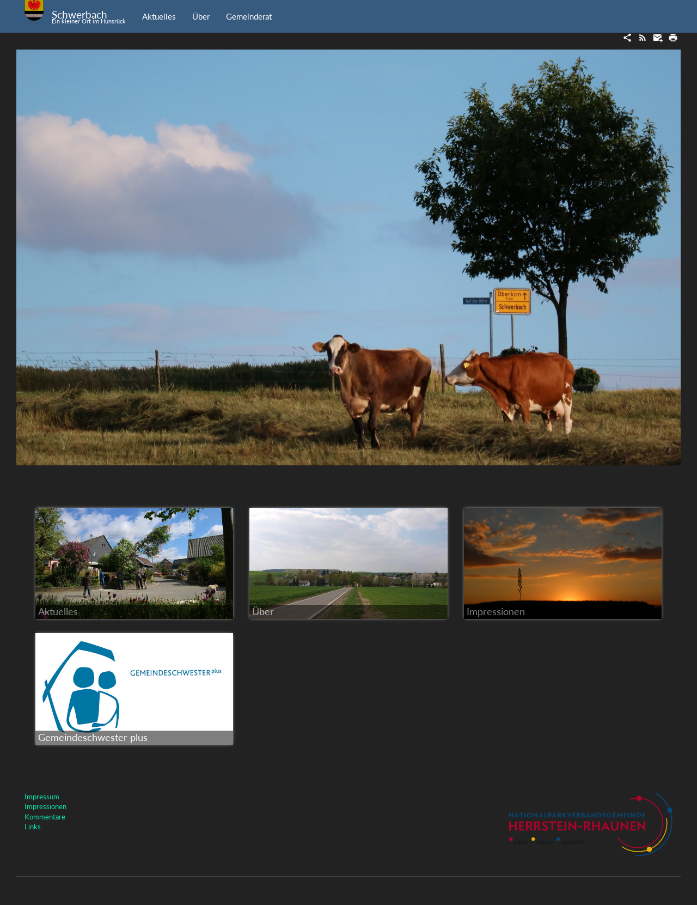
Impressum (42, 796)
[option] (348, 257)
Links (33, 826)
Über (201, 16)
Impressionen (45, 806)
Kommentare (45, 816)
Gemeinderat (249, 16)
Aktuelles (159, 16)
